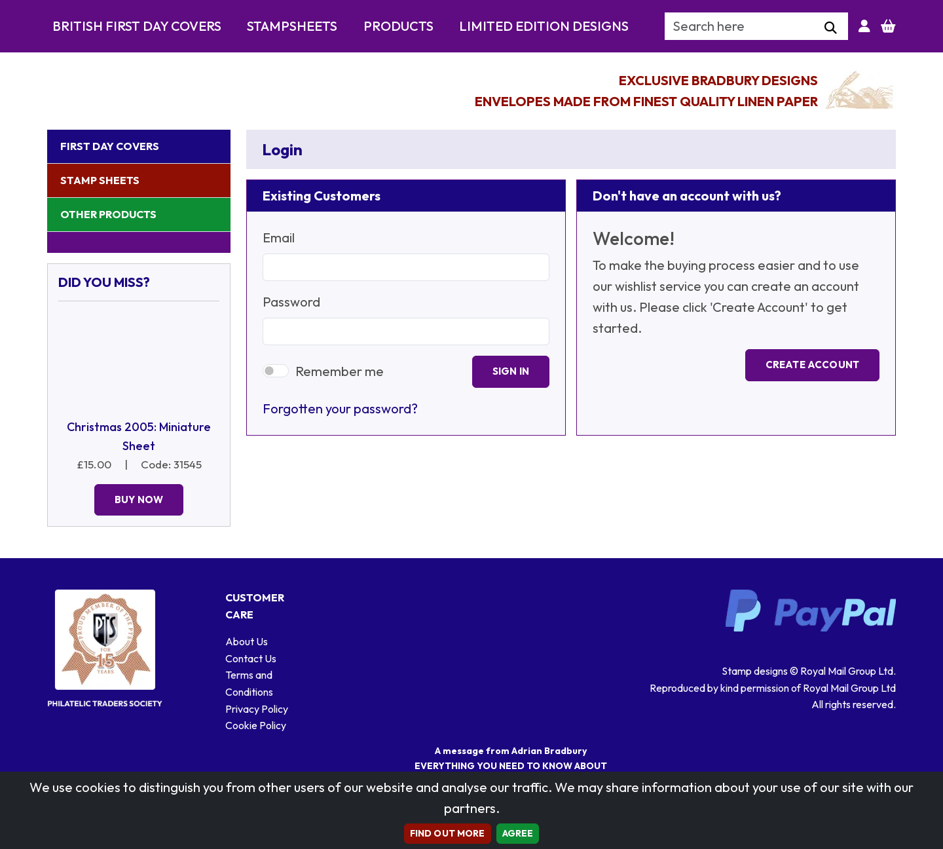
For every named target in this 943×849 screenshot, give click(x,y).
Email (279, 237)
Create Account (812, 364)
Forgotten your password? (340, 408)
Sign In (510, 371)
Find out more (447, 833)
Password (291, 301)
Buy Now (139, 499)
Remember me (339, 371)
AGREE (518, 833)
